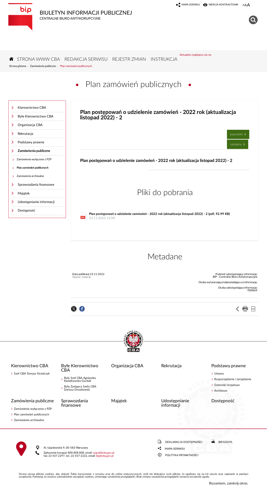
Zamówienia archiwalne (30, 176)
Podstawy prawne (31, 142)
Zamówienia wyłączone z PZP (34, 159)
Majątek (24, 193)
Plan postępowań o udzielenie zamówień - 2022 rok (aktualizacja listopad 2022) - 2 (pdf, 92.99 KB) (166, 216)
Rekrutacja (25, 133)
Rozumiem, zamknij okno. (228, 483)
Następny (235, 143)
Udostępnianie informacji (36, 202)
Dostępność (26, 210)
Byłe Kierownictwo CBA (35, 116)
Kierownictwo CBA (32, 107)
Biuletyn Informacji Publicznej (86, 11)
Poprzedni (235, 133)
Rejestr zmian (80, 277)
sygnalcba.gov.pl (103, 453)
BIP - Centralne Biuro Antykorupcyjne (133, 341)
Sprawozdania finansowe (36, 184)
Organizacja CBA (30, 125)
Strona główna (17, 66)
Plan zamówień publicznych (76, 66)
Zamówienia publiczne (43, 66)
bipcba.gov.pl (104, 456)
